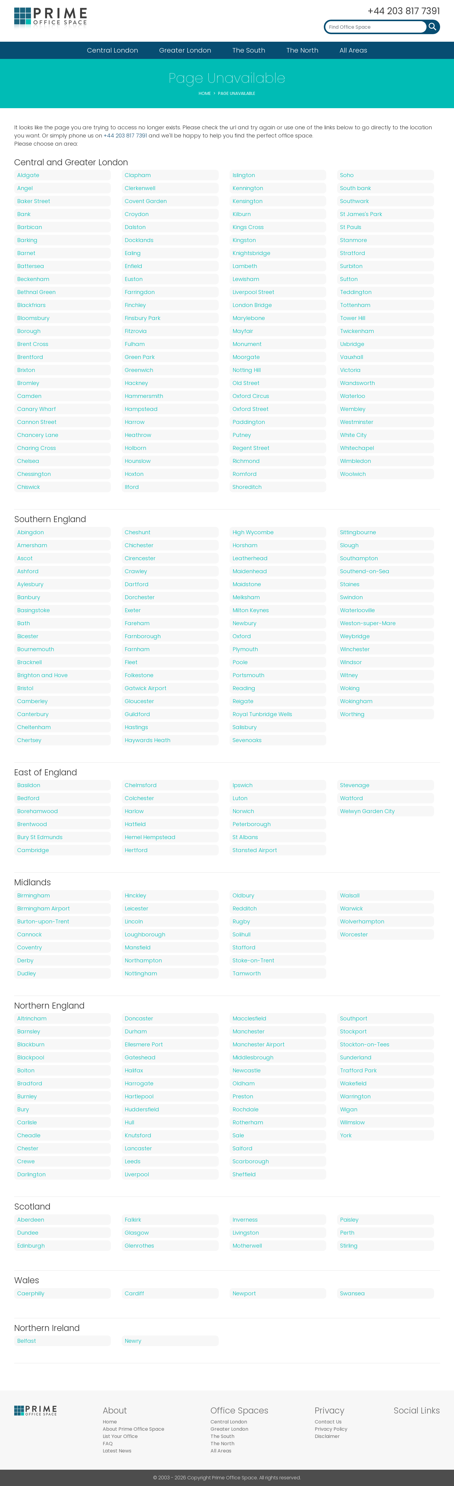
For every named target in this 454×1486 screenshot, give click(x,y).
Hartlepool (139, 1096)
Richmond (246, 461)
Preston (243, 1096)
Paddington (249, 422)
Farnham (137, 649)
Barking (27, 240)
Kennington (248, 188)
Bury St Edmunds (40, 837)
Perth (347, 1232)
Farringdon (140, 292)
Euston (134, 279)
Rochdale (246, 1109)
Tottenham (355, 305)
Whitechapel (357, 448)
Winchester (355, 649)
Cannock (29, 934)
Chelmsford (141, 785)
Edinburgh (31, 1245)
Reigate (243, 701)
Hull (129, 1122)
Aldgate (28, 175)
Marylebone (249, 318)
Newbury (244, 623)
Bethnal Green (36, 292)
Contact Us (328, 1421)
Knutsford (138, 1135)
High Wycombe (253, 532)
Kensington (247, 201)
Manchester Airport (259, 1044)
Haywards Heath (147, 740)
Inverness (245, 1219)
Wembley (352, 409)
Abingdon (30, 532)
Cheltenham (34, 727)
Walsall (349, 895)
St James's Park (361, 214)
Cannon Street (36, 422)
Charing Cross (36, 448)
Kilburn (242, 214)
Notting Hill (247, 370)
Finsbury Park (142, 318)
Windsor (351, 662)
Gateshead (140, 1057)
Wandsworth (357, 383)
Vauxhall (351, 357)
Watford (351, 798)
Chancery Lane (37, 435)
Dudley (26, 973)
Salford (243, 1148)
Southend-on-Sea (364, 571)
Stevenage (354, 785)
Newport (244, 1293)
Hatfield (135, 824)
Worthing (352, 714)
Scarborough (251, 1161)
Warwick (351, 908)
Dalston (135, 227)
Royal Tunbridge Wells (262, 714)
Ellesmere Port (144, 1044)
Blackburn (30, 1044)
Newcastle (247, 1070)
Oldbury (243, 895)
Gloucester (139, 701)
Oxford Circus (251, 396)
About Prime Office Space (133, 1429)
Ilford (132, 487)
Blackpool (30, 1057)
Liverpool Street (253, 292)
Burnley (27, 1096)
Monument (247, 344)
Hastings (136, 727)
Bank (24, 214)
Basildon (28, 785)
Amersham (32, 545)
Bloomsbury (33, 318)
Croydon (137, 214)
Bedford (28, 798)
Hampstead (141, 409)
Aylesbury (30, 584)
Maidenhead (250, 571)
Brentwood (32, 824)
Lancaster (138, 1148)
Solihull (241, 934)
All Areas (353, 50)
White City (353, 435)
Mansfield (138, 947)
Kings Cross (248, 227)
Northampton (143, 960)
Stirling (349, 1245)
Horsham (245, 545)
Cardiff (134, 1293)
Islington (244, 175)
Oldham (244, 1083)
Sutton (349, 279)
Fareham (137, 623)
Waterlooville (357, 610)
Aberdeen (30, 1219)
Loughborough (145, 934)
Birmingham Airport (43, 908)
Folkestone (139, 675)
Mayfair (243, 331)
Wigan (348, 1109)
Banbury (28, 597)
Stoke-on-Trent (253, 960)
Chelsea (28, 461)
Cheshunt (137, 532)
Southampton (359, 558)
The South (248, 50)
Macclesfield (249, 1018)
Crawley (136, 571)
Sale (238, 1135)
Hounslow (138, 461)
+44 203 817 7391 (403, 11)
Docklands (139, 240)
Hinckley (135, 895)
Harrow (135, 422)
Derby (25, 960)
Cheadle (28, 1135)
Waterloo (352, 396)
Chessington (34, 474)
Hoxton (134, 474)
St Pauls (350, 227)
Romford (245, 474)
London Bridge (252, 305)
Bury (23, 1109)
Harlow (134, 811)
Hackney (136, 383)
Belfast (26, 1341)
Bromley (28, 383)
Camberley (32, 701)
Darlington (31, 1174)
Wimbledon (355, 461)
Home (205, 93)
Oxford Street (251, 409)
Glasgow (137, 1232)
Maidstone (247, 584)
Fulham (135, 344)
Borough (28, 331)
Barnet (26, 253)
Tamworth (247, 973)
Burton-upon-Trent (43, 921)
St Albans (245, 837)
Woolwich (353, 474)
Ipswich (243, 785)
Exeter (133, 610)
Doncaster (139, 1018)
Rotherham (248, 1122)
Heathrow (138, 435)
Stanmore (353, 240)
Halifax (134, 1070)
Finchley (135, 305)
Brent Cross (32, 344)
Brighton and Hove (42, 675)
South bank (355, 188)
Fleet (131, 662)
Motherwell (247, 1245)
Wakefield (353, 1083)
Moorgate (246, 357)
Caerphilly (30, 1293)
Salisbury (245, 727)
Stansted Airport (255, 850)
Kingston (244, 240)
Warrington (355, 1096)
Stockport (353, 1031)
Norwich (243, 811)
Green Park (140, 357)
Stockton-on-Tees (364, 1044)
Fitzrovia (136, 331)
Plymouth (245, 649)
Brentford (30, 357)
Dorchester (140, 597)
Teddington (356, 292)
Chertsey (29, 740)
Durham (136, 1031)
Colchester (139, 798)
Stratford (352, 253)
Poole (240, 662)
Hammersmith (144, 396)
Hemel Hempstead (150, 837)
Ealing (133, 253)
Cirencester (140, 558)
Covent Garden (146, 201)
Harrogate (139, 1083)
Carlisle (27, 1122)
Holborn (135, 448)
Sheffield (244, 1174)
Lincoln (134, 921)
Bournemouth (35, 649)
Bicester (27, 636)
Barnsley (28, 1031)
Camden (29, 396)
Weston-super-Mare (368, 623)
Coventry (29, 947)
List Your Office (120, 1436)
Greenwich (139, 370)
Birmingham (33, 895)
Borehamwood (37, 811)
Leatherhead (250, 558)
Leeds (132, 1161)
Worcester (354, 934)
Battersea (30, 266)
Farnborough (143, 636)
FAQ (108, 1443)
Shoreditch (247, 487)
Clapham (138, 175)
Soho (347, 175)
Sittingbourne (358, 532)
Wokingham (356, 701)
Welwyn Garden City (367, 811)
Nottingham (141, 973)
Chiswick (28, 487)
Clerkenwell (140, 188)
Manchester (249, 1031)
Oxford (242, 636)
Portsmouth (248, 675)
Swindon (351, 597)
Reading (244, 688)
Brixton (26, 370)
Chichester (139, 545)
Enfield (133, 266)
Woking (350, 688)
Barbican (29, 227)
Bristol (25, 688)
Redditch (245, 908)
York (346, 1135)
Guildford (137, 714)
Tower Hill (352, 318)
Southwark (354, 201)
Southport (353, 1018)
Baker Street (33, 201)
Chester (27, 1148)
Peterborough (252, 824)
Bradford (29, 1083)
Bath (23, 623)
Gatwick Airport (145, 688)
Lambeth (245, 266)
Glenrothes (139, 1245)
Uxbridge (352, 344)
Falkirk (133, 1219)
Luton (240, 798)
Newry (133, 1341)
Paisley (349, 1219)
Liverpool (137, 1174)
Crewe (26, 1161)
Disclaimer (327, 1436)
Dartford (137, 584)
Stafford (244, 947)
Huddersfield (142, 1109)
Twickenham (357, 331)
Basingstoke (33, 610)
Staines (349, 584)
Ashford (28, 571)
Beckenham (33, 279)
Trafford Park (358, 1070)
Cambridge (33, 850)
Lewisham (246, 279)
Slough (349, 545)
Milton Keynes (251, 610)
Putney (242, 435)
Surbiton (351, 266)
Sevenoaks (247, 740)
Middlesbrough (253, 1057)
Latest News (117, 1450)
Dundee (27, 1232)
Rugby (241, 921)
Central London (112, 50)
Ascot (25, 558)
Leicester (136, 908)
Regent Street (251, 448)
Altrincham (32, 1018)
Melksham (246, 597)
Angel (25, 188)
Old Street (246, 383)
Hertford (136, 850)
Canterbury (33, 714)
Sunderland (356, 1057)
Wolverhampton (362, 921)
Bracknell (29, 662)
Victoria (350, 370)
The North (302, 50)
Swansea (352, 1293)
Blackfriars (31, 305)
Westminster (356, 422)
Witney (349, 675)
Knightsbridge (251, 253)
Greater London (185, 50)
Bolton (25, 1070)
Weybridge (355, 636)
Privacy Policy (331, 1429)
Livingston (246, 1232)
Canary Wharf (36, 409)
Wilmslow (352, 1122)
